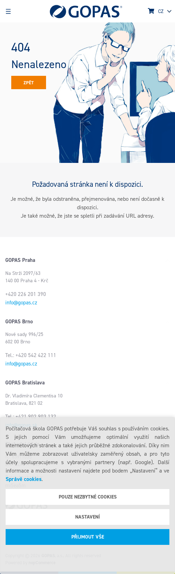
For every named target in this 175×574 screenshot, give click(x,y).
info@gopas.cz (21, 302)
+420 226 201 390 (25, 294)
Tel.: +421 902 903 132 (30, 416)
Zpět (29, 83)
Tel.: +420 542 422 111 (30, 355)
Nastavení (87, 517)
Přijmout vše (87, 537)
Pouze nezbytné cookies (88, 497)
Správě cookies (23, 479)
